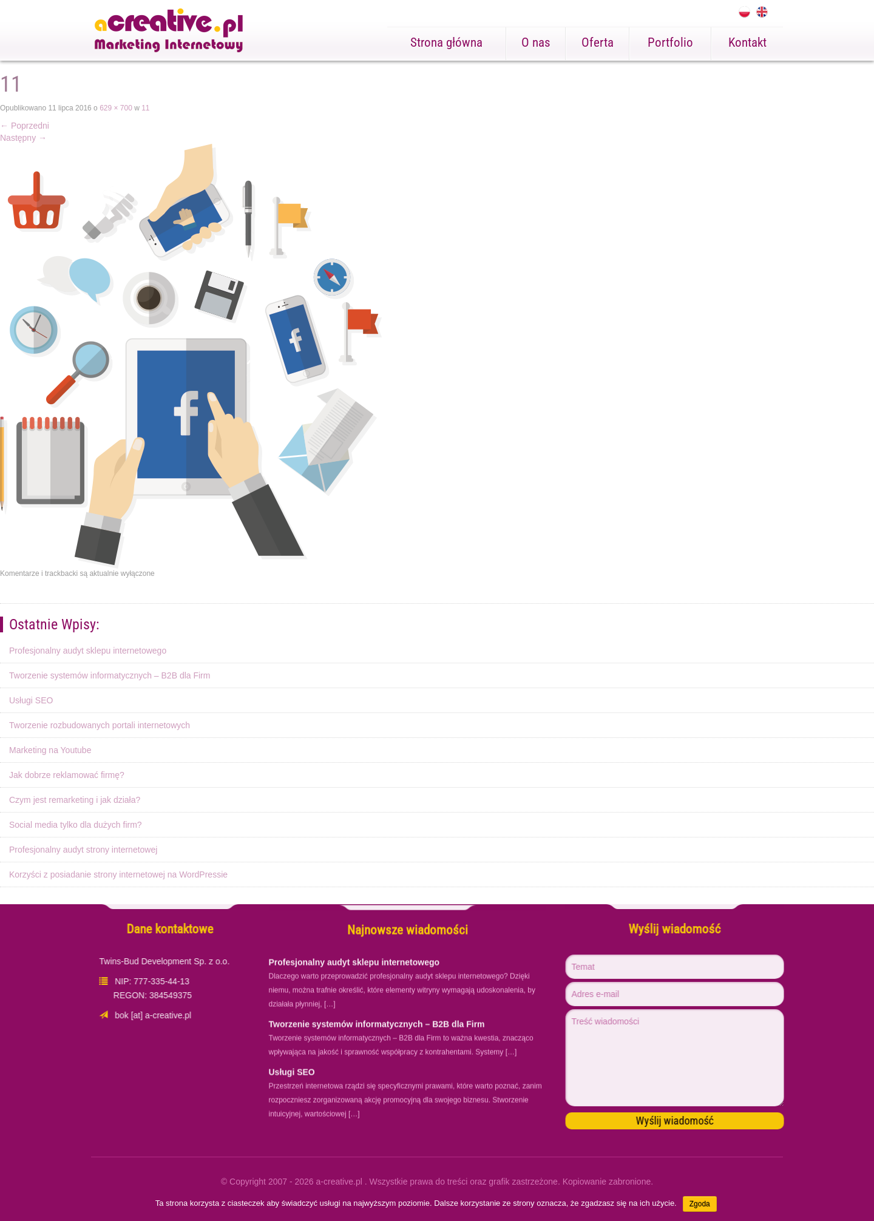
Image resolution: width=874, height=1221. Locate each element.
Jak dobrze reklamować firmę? (66, 775)
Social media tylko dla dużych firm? (75, 825)
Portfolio (670, 42)
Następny (23, 138)
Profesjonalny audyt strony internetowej (83, 849)
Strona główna (446, 42)
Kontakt (747, 42)
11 (145, 108)
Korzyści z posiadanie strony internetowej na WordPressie (118, 874)
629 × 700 (116, 108)
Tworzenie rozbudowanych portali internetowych (99, 725)
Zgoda (699, 1204)
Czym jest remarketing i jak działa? (74, 800)
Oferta (597, 42)
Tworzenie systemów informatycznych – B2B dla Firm (109, 675)
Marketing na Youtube (50, 750)
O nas (535, 42)
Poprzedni (24, 125)
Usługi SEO (31, 700)
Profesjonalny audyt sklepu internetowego (87, 650)
